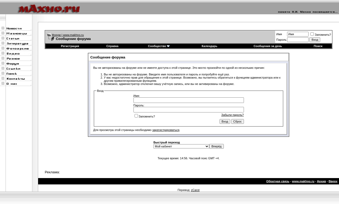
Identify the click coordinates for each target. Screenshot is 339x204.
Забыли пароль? (232, 114)
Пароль (281, 39)
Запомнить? (320, 34)
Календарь (209, 46)
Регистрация (70, 46)
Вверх (333, 181)
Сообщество (159, 46)
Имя (279, 34)
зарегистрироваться (165, 130)
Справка (112, 46)
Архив (321, 181)
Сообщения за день (267, 46)
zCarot (195, 190)
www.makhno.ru (303, 181)
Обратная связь (277, 181)
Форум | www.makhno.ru (68, 35)
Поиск (318, 46)
